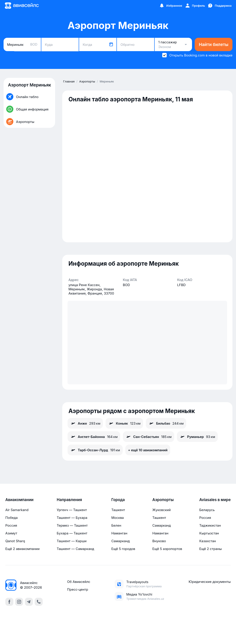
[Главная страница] (21, 5)
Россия (11, 525)
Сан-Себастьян (149, 436)
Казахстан (207, 541)
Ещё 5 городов (123, 549)
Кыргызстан (209, 533)
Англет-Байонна (94, 436)
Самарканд (120, 541)
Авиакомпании (19, 500)
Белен (116, 525)
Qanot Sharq (15, 541)
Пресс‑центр (77, 589)
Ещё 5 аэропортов (167, 549)
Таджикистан (210, 525)
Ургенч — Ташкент (72, 510)
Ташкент (118, 510)
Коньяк (124, 423)
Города (118, 500)
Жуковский (161, 510)
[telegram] (29, 601)
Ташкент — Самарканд (75, 549)
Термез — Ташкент (72, 525)
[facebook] (9, 601)
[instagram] (19, 601)
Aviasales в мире (215, 500)
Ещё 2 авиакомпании (22, 549)
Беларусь (207, 510)
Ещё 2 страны (210, 549)
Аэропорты (163, 500)
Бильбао (166, 423)
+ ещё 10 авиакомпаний (148, 450)
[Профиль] (195, 5)
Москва (117, 518)
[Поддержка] (220, 5)
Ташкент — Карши (71, 541)
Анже (85, 423)
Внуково (159, 541)
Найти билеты (213, 44)
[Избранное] (170, 5)
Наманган (119, 533)
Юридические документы (210, 582)
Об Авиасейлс (78, 582)
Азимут (11, 533)
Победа (11, 518)
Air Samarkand (16, 510)
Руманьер (197, 436)
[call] (38, 601)
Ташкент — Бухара (72, 518)
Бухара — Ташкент (72, 533)
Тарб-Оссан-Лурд (95, 450)
